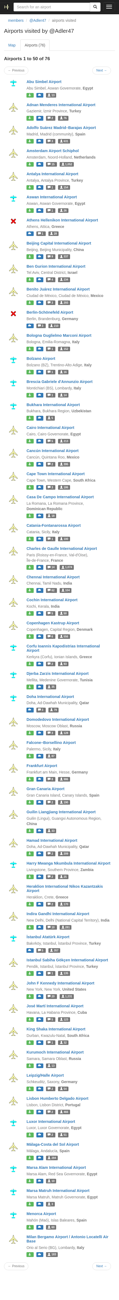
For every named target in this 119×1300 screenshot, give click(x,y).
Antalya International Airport (52, 174)
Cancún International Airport (52, 451)
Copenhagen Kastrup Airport (52, 623)
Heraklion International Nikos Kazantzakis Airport (64, 888)
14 (63, 395)
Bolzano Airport (40, 358)
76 (63, 118)
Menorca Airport (41, 1214)
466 (64, 1111)
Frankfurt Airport (41, 766)
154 (64, 187)
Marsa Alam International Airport (56, 1167)
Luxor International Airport (50, 1121)
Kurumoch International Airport (55, 1052)
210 (54, 325)
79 (53, 709)
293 (64, 302)
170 (64, 904)
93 (63, 663)
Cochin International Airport (52, 600)
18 (51, 515)
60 (51, 1227)
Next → (101, 70)
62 (51, 590)
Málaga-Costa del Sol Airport (52, 1144)
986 (64, 779)
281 (66, 927)
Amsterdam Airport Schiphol (52, 151)
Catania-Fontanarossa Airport (53, 525)
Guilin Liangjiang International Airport (61, 812)
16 (63, 372)
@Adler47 (37, 20)
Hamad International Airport (51, 840)
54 (63, 1088)
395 (64, 464)
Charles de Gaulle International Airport (61, 548)
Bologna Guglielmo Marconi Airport (58, 335)
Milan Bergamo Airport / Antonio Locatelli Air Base (67, 1239)
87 (51, 756)
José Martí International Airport (54, 1006)
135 (64, 973)
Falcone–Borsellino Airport (51, 742)
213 (64, 441)
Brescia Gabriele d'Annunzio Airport (59, 381)
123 (64, 1019)
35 (51, 687)
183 (52, 1254)
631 (64, 141)
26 (63, 210)
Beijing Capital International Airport (58, 243)
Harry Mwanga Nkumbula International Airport (68, 863)
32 (63, 1042)
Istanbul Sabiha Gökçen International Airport (67, 960)
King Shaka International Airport (55, 1029)
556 (64, 636)
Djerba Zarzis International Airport (57, 673)
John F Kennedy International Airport (60, 983)
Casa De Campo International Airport (60, 497)
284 (52, 1157)
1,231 (67, 996)
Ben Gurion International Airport (55, 266)
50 (63, 613)
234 (64, 279)
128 (64, 733)
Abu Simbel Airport (44, 82)
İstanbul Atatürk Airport (47, 937)
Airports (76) (35, 45)
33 (51, 830)
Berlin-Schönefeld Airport (49, 312)
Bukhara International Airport (53, 405)
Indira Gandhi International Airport (57, 914)
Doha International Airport (50, 696)
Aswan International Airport (51, 197)
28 (53, 233)
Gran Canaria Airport (45, 789)
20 (51, 996)
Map (12, 45)
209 (64, 853)
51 (63, 1134)
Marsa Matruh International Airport (57, 1190)
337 (64, 256)
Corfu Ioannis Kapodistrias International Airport (63, 648)
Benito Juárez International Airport (58, 289)
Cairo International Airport (50, 427)
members (16, 20)
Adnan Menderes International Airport (60, 105)
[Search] (95, 7)
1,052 (67, 164)
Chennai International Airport (53, 577)
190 (64, 802)
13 (51, 95)
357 (54, 950)
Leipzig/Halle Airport (45, 1075)
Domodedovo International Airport (57, 719)
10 (51, 927)
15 (51, 164)
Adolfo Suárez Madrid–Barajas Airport (61, 128)
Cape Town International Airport (55, 474)
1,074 (67, 567)
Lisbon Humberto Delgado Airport (57, 1098)
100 (64, 538)
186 (64, 487)
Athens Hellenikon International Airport (62, 220)
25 (63, 876)
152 (64, 348)
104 (66, 590)
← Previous (16, 70)
